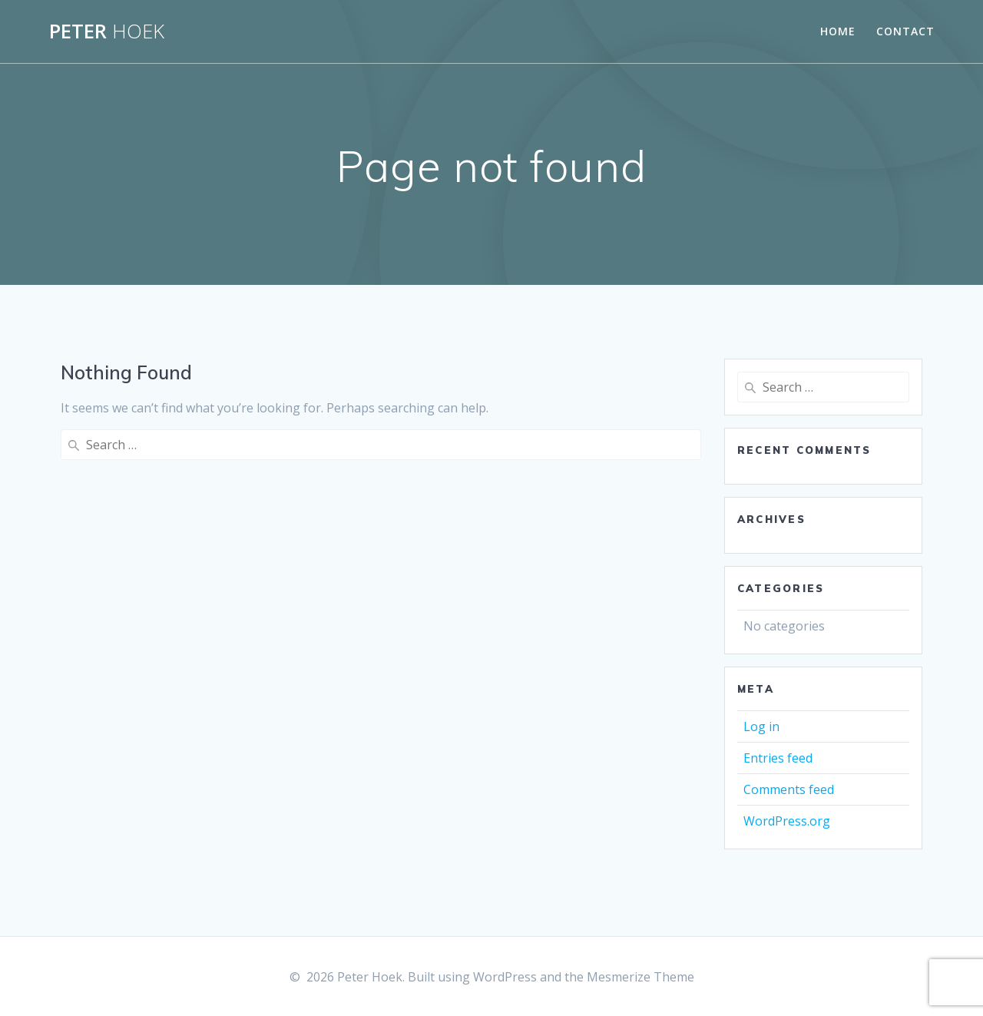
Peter (106, 31)
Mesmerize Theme (640, 976)
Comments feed (788, 789)
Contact (905, 31)
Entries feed (778, 758)
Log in (761, 726)
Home (838, 31)
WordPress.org (786, 820)
